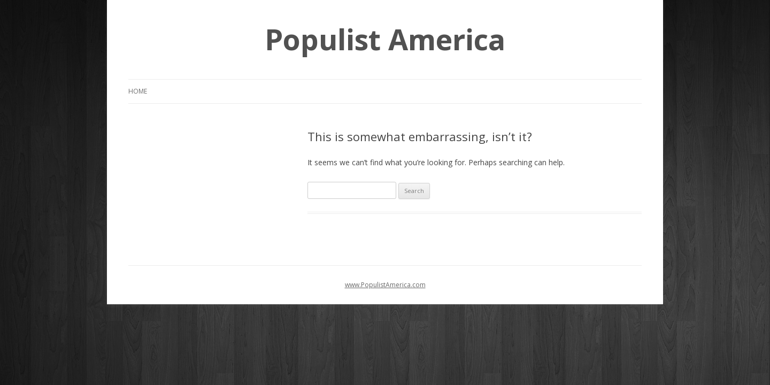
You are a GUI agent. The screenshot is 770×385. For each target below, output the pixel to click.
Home (137, 91)
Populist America (385, 39)
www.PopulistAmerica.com (385, 284)
